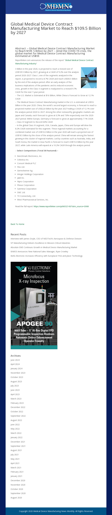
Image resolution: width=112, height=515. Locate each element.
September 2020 (18, 493)
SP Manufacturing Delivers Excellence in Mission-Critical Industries (40, 243)
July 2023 (15, 385)
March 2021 (16, 467)
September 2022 (18, 416)
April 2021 (15, 463)
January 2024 (16, 368)
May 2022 (15, 428)
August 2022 (16, 420)
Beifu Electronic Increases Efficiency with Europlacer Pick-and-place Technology (46, 255)
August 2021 (16, 450)
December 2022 (18, 407)
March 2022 (16, 433)
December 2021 (18, 441)
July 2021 (15, 454)
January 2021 (16, 476)
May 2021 (15, 459)
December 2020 (18, 480)
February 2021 (17, 471)
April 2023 (15, 394)
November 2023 (18, 372)
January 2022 (16, 437)
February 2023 (17, 403)
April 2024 (15, 364)
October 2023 (17, 377)
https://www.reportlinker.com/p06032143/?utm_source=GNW (61, 206)
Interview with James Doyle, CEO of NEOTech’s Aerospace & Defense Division (46, 238)
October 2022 (17, 411)
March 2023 (16, 398)
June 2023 (15, 390)
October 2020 (17, 489)
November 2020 (18, 484)
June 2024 (15, 360)
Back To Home (17, 224)
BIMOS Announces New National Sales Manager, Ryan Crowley (39, 251)
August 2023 (16, 381)
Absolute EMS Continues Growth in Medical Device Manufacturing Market (44, 247)
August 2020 (16, 497)
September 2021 (18, 446)
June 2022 (15, 424)
